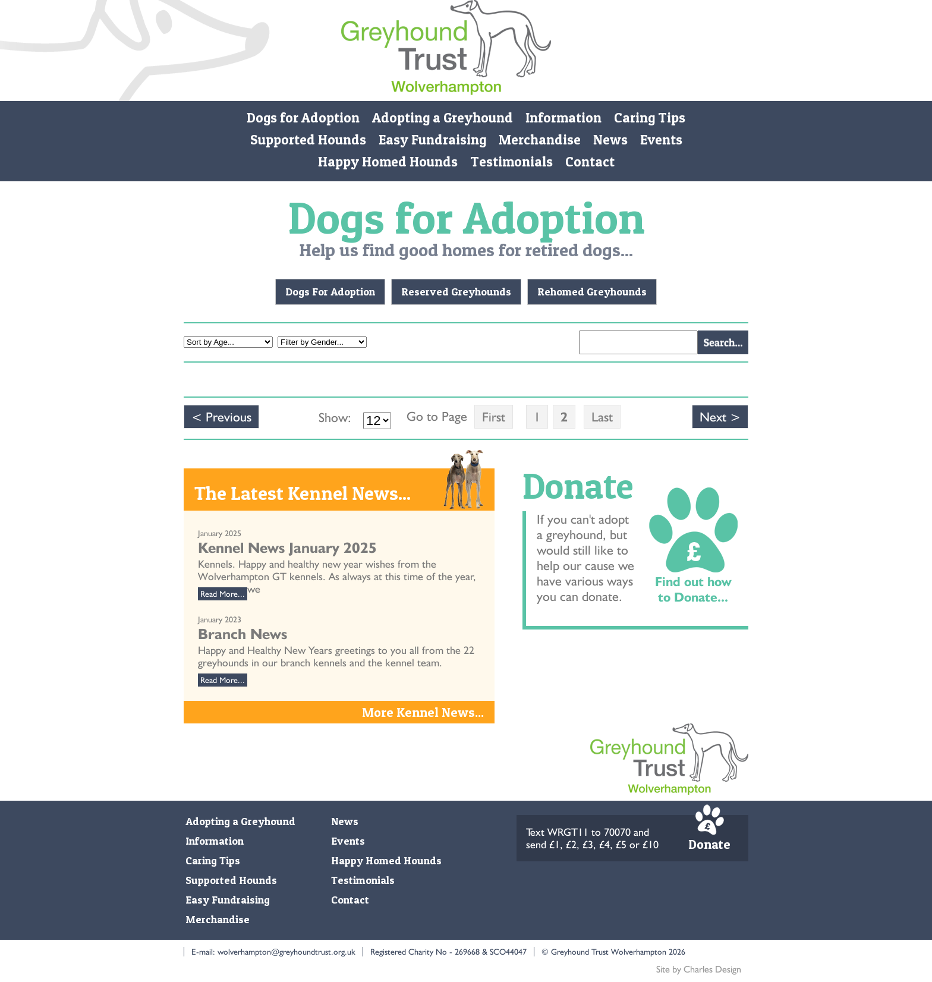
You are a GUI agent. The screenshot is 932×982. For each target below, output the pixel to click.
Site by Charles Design (698, 969)
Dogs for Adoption (303, 117)
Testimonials (511, 161)
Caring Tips (649, 117)
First (493, 416)
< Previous (221, 416)
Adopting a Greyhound (442, 117)
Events (661, 139)
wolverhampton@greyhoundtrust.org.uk (286, 951)
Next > (720, 416)
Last (602, 416)
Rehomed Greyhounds (592, 291)
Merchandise (540, 139)
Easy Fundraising (432, 139)
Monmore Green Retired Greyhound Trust (446, 50)
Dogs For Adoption (330, 291)
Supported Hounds (308, 139)
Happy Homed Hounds (388, 161)
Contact (590, 161)
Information (563, 117)
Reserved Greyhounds (456, 291)
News (610, 139)
